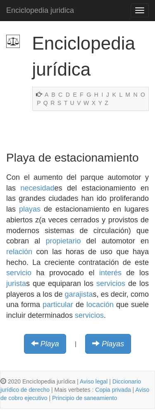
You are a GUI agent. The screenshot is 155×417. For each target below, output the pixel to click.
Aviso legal (93, 381)
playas (30, 209)
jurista (16, 283)
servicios (110, 283)
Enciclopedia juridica (40, 10)
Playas (113, 344)
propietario (63, 241)
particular (58, 304)
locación (100, 304)
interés (110, 273)
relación (19, 252)
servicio (18, 273)
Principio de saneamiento (84, 398)
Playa (50, 344)
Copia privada (113, 389)
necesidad (37, 188)
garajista (79, 294)
